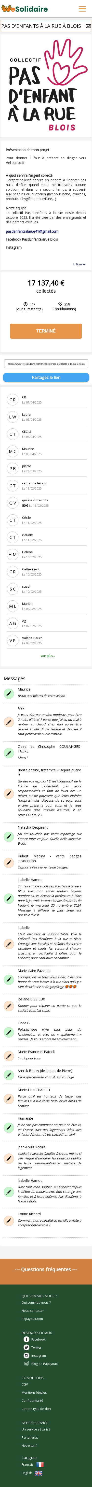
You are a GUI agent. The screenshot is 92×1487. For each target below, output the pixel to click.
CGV (25, 1384)
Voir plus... (47, 656)
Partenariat (30, 1437)
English (32, 1473)
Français (33, 1464)
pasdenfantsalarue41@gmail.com (32, 231)
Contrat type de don (36, 1408)
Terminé (46, 331)
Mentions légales (34, 1392)
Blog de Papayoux (44, 1363)
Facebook (38, 1339)
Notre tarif (29, 1445)
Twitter (36, 1347)
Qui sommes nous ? (36, 1302)
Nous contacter (33, 1310)
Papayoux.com (32, 1318)
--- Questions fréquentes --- (46, 1269)
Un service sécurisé (36, 1429)
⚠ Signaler (79, 264)
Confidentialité (32, 1400)
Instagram (38, 1355)
